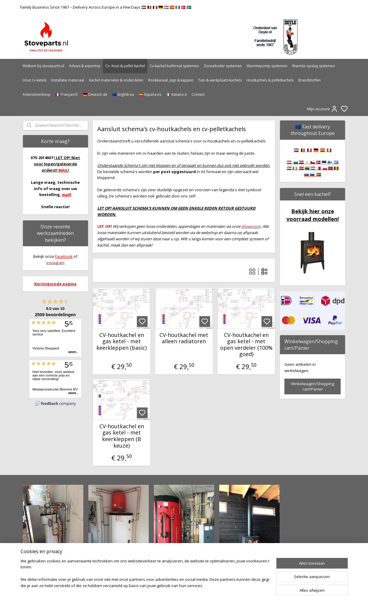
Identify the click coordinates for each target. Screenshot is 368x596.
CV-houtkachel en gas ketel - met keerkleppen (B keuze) (121, 436)
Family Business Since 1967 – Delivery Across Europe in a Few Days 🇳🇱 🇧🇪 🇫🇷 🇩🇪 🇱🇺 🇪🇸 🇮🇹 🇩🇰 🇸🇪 (105, 7)
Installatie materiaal (67, 80)
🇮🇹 (329, 150)
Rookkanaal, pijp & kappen (170, 80)
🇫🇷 (309, 150)
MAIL (63, 170)
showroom (251, 226)
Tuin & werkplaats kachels (220, 80)
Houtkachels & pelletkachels (270, 80)
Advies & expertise (85, 65)
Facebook (64, 256)
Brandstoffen (309, 80)
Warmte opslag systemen (313, 65)
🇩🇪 (316, 150)
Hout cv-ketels (34, 80)
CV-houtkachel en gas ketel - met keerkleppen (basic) (121, 341)
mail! (66, 194)
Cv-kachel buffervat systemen (174, 65)
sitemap (203, 585)
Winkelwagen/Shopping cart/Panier (312, 386)
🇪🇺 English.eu (123, 94)
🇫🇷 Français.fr (66, 94)
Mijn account (322, 108)
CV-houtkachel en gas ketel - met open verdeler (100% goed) (246, 344)
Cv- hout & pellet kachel (125, 65)
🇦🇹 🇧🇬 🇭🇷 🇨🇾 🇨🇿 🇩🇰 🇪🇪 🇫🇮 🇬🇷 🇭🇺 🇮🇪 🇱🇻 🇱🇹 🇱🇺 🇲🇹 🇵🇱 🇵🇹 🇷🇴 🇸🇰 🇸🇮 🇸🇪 (313, 168)
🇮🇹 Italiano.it (176, 94)
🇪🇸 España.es (150, 94)
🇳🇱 (296, 150)
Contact (198, 94)
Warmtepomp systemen (267, 65)
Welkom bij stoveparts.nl (43, 65)
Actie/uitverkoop (37, 94)
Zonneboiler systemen (223, 65)
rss (215, 585)
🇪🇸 (322, 150)
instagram (55, 262)
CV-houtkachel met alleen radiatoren (183, 338)
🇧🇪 (302, 150)
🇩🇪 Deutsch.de (95, 94)
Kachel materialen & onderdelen (116, 80)
